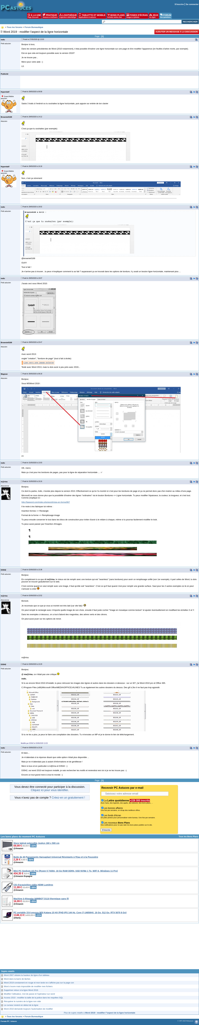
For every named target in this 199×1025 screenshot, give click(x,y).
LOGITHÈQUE (68, 15)
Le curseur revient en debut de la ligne (21, 1005)
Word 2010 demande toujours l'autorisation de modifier (28, 1009)
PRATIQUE (50, 15)
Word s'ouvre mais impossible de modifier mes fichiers (28, 986)
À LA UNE (34, 15)
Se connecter (192, 4)
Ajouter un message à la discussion (177, 32)
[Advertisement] (99, 947)
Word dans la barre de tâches (17, 979)
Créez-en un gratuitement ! (68, 797)
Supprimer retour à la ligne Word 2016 (21, 990)
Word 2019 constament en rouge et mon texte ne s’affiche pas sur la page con (39, 982)
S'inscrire (179, 4)
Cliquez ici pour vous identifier (49, 790)
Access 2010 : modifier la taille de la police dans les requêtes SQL (33, 997)
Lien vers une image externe (38, 363)
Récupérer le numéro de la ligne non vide (22, 1001)
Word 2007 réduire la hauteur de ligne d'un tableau (26, 975)
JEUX (153, 15)
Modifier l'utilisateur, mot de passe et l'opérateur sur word (29, 994)
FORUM (165, 15)
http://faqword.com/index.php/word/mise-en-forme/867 (45, 502)
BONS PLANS (116, 15)
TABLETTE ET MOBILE (92, 15)
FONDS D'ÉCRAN (137, 15)
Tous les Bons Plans (188, 836)
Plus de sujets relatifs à (99, 1013)
